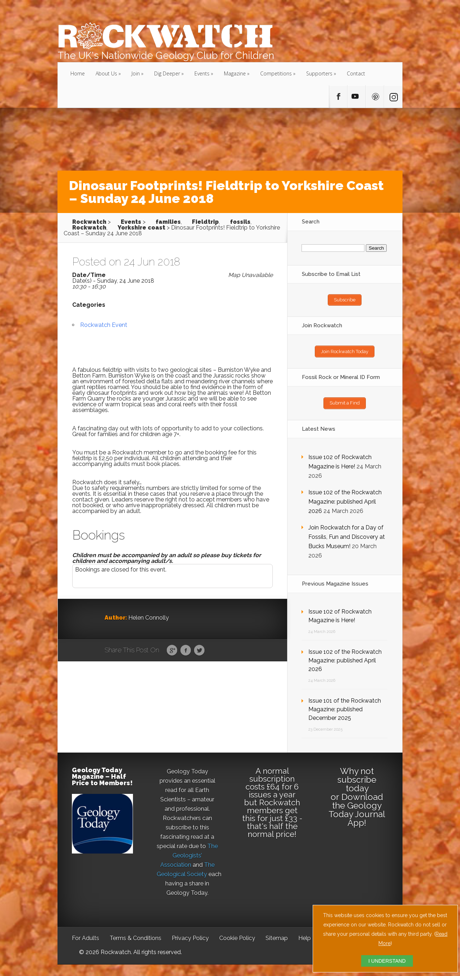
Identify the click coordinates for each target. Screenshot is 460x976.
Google (172, 650)
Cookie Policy (237, 935)
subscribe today (356, 781)
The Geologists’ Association (189, 852)
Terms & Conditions (135, 935)
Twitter (199, 650)
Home (77, 73)
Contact (356, 73)
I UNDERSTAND (387, 961)
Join (136, 73)
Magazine (235, 73)
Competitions (276, 73)
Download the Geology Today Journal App (356, 807)
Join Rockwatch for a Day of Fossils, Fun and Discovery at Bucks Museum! (346, 534)
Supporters (319, 73)
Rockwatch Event (103, 325)
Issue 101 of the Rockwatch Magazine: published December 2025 (344, 706)
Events (202, 73)
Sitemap (277, 935)
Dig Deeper (167, 73)
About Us (106, 73)
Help (304, 935)
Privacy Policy (190, 935)
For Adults (85, 935)
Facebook (185, 650)
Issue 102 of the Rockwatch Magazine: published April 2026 (345, 499)
